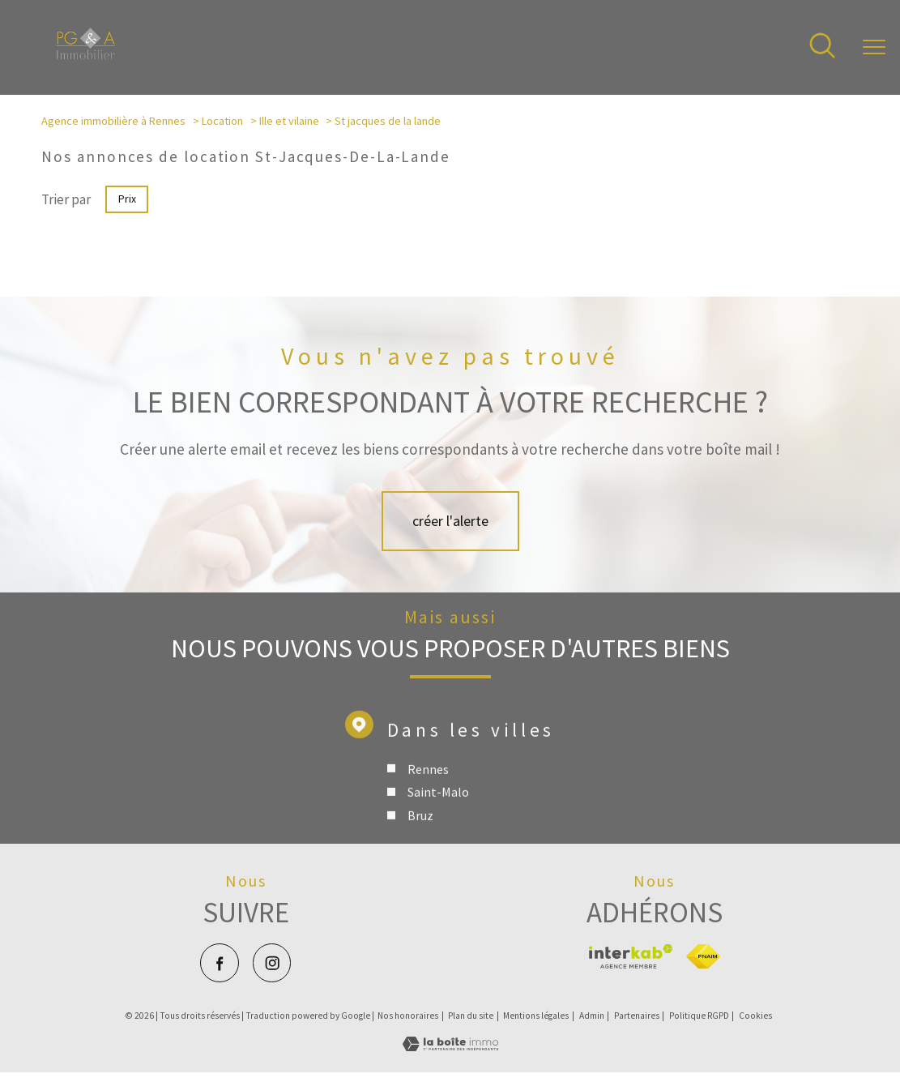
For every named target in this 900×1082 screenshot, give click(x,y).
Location (222, 120)
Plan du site (470, 1015)
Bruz (420, 840)
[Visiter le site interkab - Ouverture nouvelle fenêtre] (630, 956)
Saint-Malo (438, 816)
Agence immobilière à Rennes (113, 120)
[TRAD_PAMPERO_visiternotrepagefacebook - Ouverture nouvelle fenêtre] (220, 962)
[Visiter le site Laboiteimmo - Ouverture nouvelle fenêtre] (450, 1046)
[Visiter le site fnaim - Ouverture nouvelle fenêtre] (702, 956)
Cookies (755, 1016)
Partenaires (636, 1015)
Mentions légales (536, 1015)
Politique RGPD (699, 1015)
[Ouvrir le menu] (874, 48)
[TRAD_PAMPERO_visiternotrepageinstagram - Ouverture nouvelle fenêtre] (272, 962)
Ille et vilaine (289, 120)
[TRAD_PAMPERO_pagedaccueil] (86, 55)
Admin (591, 1015)
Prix (126, 200)
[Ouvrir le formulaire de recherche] (822, 47)
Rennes (428, 793)
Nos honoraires (407, 1015)
